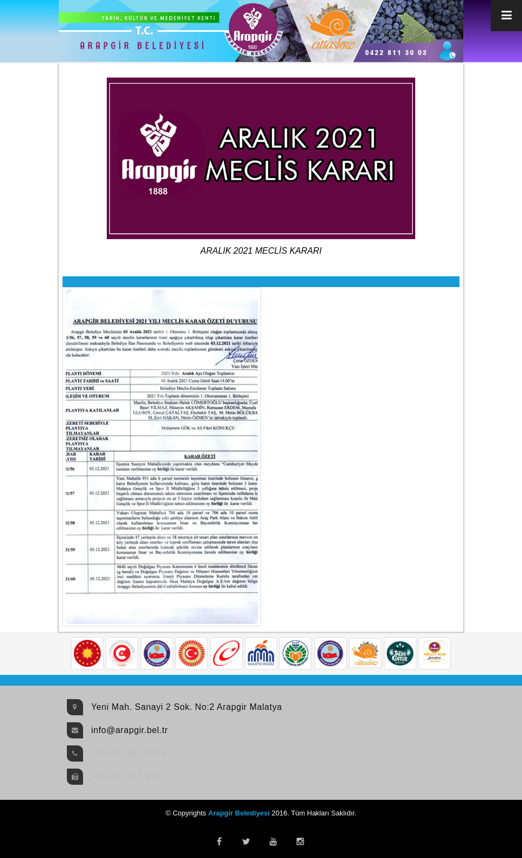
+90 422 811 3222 (128, 776)
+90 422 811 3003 (128, 753)
